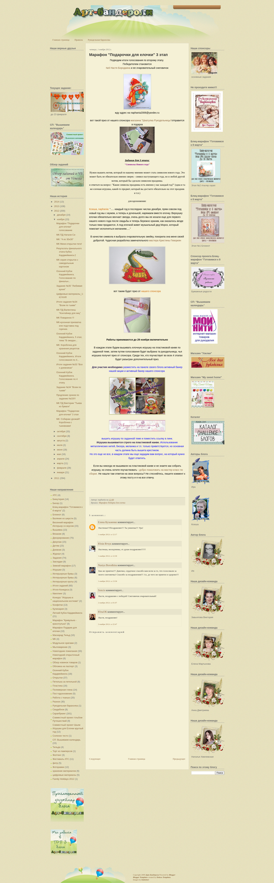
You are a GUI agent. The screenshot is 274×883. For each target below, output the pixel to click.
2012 (56, 210)
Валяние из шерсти (63, 518)
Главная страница (60, 39)
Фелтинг (57, 755)
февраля (61, 468)
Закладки (57, 561)
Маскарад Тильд (61, 635)
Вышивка (57, 529)
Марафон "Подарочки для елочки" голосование (67, 227)
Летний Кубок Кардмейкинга (67, 613)
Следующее (94, 759)
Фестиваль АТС (61, 759)
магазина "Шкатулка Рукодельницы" (150, 120)
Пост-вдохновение (62, 693)
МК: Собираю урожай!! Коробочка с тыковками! (68, 422)
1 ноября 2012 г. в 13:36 (107, 581)
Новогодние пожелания (65, 651)
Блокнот (57, 514)
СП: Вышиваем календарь (66, 739)
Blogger (172, 875)
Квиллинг (57, 593)
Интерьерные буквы (63, 573)
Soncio (101, 590)
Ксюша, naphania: (99, 209)
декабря (61, 214)
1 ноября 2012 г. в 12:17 (107, 534)
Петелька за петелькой (65, 681)
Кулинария (58, 609)
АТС (55, 495)
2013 (56, 206)
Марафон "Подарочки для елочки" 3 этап (128, 54)
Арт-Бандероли (152, 875)
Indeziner (145, 880)
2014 (56, 201)
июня (59, 449)
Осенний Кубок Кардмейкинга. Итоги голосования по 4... (68, 356)
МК (54, 639)
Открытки (58, 677)
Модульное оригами (63, 643)
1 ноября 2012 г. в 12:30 (107, 556)
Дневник (57, 549)
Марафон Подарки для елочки (112, 503)
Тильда (56, 747)
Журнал (57, 553)
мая (59, 454)
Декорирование (61, 538)
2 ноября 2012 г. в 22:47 (107, 624)
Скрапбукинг (59, 713)
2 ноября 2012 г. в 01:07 (107, 603)
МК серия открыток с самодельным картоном (67, 263)
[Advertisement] (115, 733)
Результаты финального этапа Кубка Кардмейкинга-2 (69, 252)
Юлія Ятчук (104, 543)
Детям (56, 545)
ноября (60, 219)
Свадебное (58, 709)
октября (61, 431)
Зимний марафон (62, 565)
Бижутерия (58, 499)
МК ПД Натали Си (65, 234)
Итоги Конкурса (61, 589)
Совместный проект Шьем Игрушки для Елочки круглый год (68, 728)
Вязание (57, 533)
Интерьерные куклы (63, 581)
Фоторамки (58, 767)
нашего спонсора (151, 291)
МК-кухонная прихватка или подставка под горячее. (68, 325)
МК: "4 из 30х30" (64, 239)
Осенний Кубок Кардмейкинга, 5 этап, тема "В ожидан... (69, 337)
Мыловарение (60, 647)
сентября (62, 436)
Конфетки (58, 605)
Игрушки (57, 569)
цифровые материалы (64, 775)
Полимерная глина (62, 689)
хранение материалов (64, 771)
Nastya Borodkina (107, 565)
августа (61, 440)
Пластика (58, 685)
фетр (55, 763)
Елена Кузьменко (107, 522)
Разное (56, 701)
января (60, 472)
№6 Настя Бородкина (118, 67)
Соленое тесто (60, 735)
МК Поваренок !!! (65, 317)
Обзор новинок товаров (65, 662)
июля (59, 445)
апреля (60, 458)
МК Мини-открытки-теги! (69, 244)
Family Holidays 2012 (63, 779)
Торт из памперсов (62, 751)
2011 (56, 478)
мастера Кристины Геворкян (165, 240)
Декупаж (57, 542)
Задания (57, 557)
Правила (78, 39)
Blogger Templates (140, 877)
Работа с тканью (61, 697)
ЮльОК (102, 611)
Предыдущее (179, 759)
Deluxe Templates (164, 877)
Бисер (56, 503)
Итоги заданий (60, 585)
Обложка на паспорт (63, 666)
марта (60, 463)
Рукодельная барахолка (99, 39)
